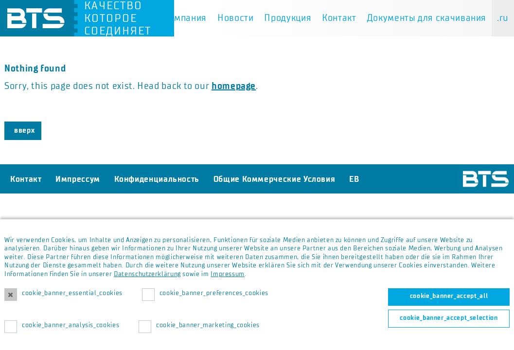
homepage (234, 86)
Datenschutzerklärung (147, 274)
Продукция (287, 18)
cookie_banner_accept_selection (448, 318)
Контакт (339, 18)
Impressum (228, 274)
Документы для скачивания (426, 18)
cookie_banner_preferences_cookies (214, 293)
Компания (185, 18)
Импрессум (77, 179)
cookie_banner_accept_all (449, 296)
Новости (235, 18)
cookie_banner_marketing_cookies (208, 325)
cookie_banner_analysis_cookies (70, 325)
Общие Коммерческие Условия (274, 179)
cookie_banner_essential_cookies (72, 293)
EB (354, 179)
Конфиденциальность (157, 179)
